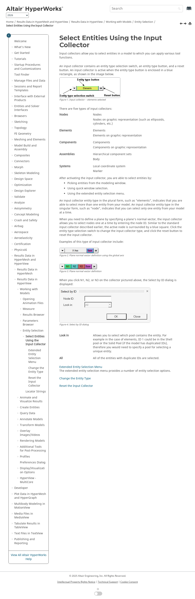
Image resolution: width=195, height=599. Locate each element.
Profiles (25, 457)
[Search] (178, 9)
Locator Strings (36, 391)
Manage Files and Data (29, 81)
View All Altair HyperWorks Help (28, 557)
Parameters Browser (30, 323)
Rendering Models (32, 441)
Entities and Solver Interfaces (26, 108)
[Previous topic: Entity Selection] (181, 24)
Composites (22, 155)
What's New (22, 47)
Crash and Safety (25, 220)
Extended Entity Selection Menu (34, 356)
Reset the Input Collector (34, 382)
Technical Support (108, 582)
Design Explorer (25, 191)
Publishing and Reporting (24, 541)
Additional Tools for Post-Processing (33, 449)
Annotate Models (31, 419)
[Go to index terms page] (184, 10)
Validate (19, 197)
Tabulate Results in (27, 525)
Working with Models (118, 22)
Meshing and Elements (29, 139)
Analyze (19, 203)
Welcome (20, 41)
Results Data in (87, 22)
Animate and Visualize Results (31, 399)
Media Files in (23, 516)
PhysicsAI (20, 250)
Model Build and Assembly (25, 147)
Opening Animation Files (33, 301)
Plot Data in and (30, 496)
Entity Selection (144, 22)
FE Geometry (22, 134)
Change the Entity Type (36, 370)
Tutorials (20, 59)
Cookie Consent (129, 582)
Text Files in (28, 533)
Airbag (18, 226)
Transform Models (32, 425)
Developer (21, 488)
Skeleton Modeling (26, 173)
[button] (12, 41)
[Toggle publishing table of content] (9, 35)
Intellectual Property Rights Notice (76, 582)
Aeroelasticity (23, 238)
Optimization (23, 185)
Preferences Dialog (32, 462)
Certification (22, 244)
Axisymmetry (23, 208)
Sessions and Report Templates (28, 88)
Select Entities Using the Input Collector (29, 26)
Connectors (22, 161)
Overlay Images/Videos (30, 433)
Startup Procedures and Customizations (27, 67)
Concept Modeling (26, 214)
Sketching (21, 122)
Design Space (23, 179)
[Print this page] (190, 24)
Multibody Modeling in (29, 506)
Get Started (22, 53)
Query (27, 413)
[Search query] (146, 8)
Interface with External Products (29, 98)
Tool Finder (21, 75)
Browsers (20, 116)
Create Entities (30, 407)
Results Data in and (42, 22)
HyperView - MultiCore (28, 480)
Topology (20, 128)
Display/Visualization (32, 470)
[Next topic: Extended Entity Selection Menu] (185, 24)
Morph (18, 167)
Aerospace (21, 232)
